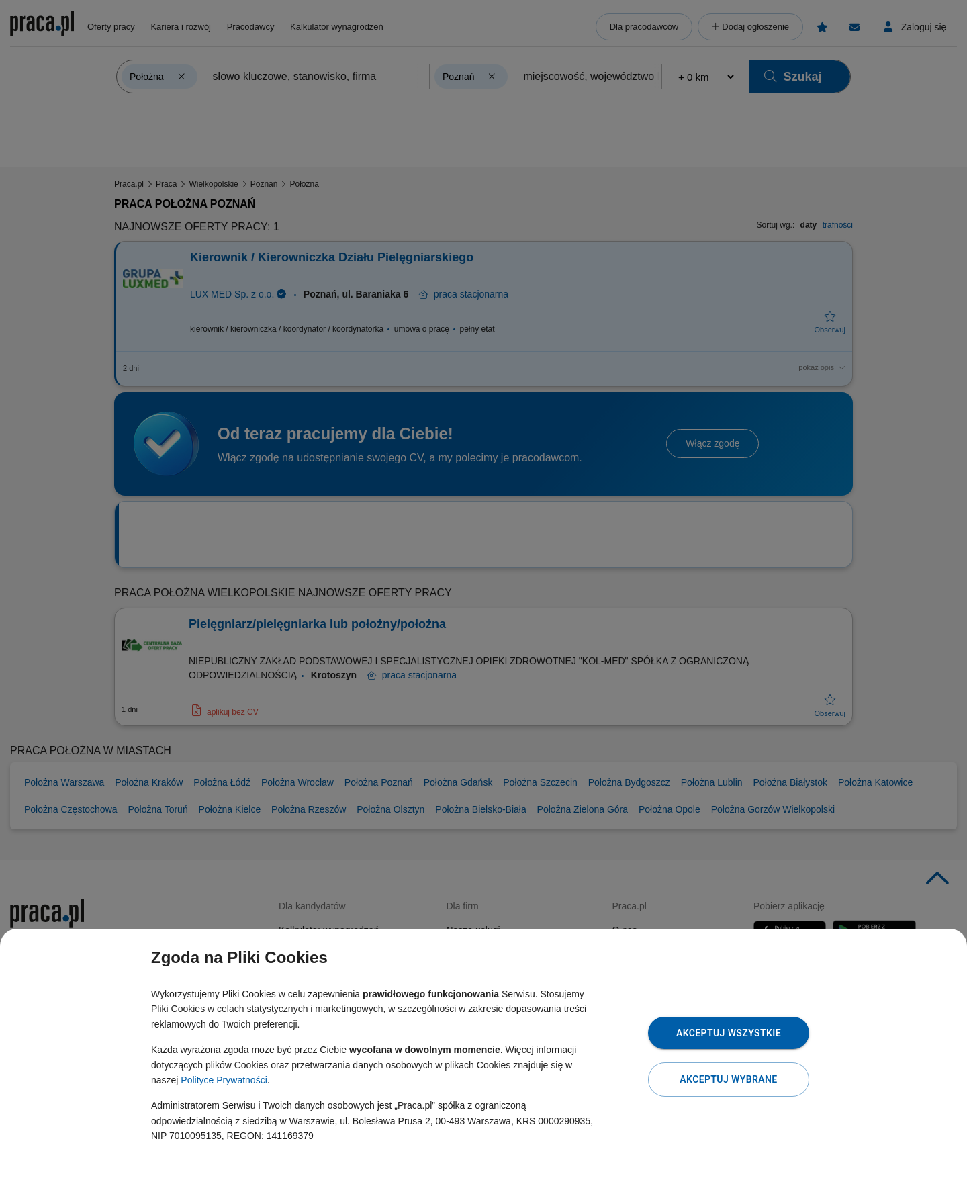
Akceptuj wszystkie (728, 1033)
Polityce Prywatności (224, 1080)
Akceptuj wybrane (728, 1079)
